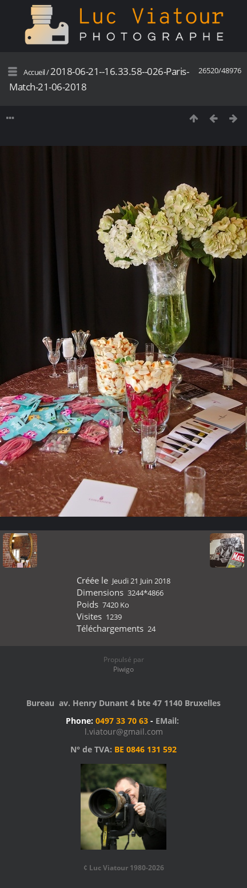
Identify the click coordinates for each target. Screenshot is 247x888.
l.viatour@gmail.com (124, 731)
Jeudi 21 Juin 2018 (141, 581)
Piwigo (123, 669)
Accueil (34, 72)
